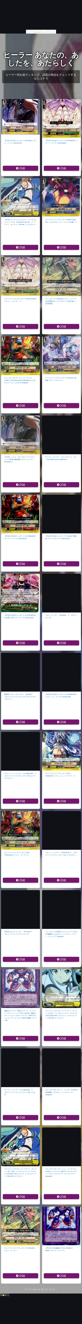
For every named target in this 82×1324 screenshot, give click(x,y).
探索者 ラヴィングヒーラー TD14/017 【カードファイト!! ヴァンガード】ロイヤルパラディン (20, 696)
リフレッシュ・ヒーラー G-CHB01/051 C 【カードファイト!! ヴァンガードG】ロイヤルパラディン (21, 775)
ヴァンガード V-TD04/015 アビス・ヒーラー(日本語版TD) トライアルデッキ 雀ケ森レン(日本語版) (61, 301)
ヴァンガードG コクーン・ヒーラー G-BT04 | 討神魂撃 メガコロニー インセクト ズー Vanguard (61, 1092)
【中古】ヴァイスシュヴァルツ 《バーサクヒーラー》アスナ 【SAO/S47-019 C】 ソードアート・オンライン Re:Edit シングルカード (20, 222)
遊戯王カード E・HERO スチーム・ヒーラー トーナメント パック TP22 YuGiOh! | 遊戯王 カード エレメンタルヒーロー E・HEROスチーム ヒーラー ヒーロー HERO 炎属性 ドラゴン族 (20, 1015)
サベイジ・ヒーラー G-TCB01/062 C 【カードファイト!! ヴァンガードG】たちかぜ (19, 1092)
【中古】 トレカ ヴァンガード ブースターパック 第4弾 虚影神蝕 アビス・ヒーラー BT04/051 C (19, 459)
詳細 (20, 168)
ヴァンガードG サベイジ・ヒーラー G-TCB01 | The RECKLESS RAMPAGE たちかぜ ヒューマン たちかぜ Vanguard (20, 380)
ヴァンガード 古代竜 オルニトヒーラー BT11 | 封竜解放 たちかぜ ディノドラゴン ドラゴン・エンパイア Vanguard (61, 934)
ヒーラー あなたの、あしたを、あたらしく (41, 59)
